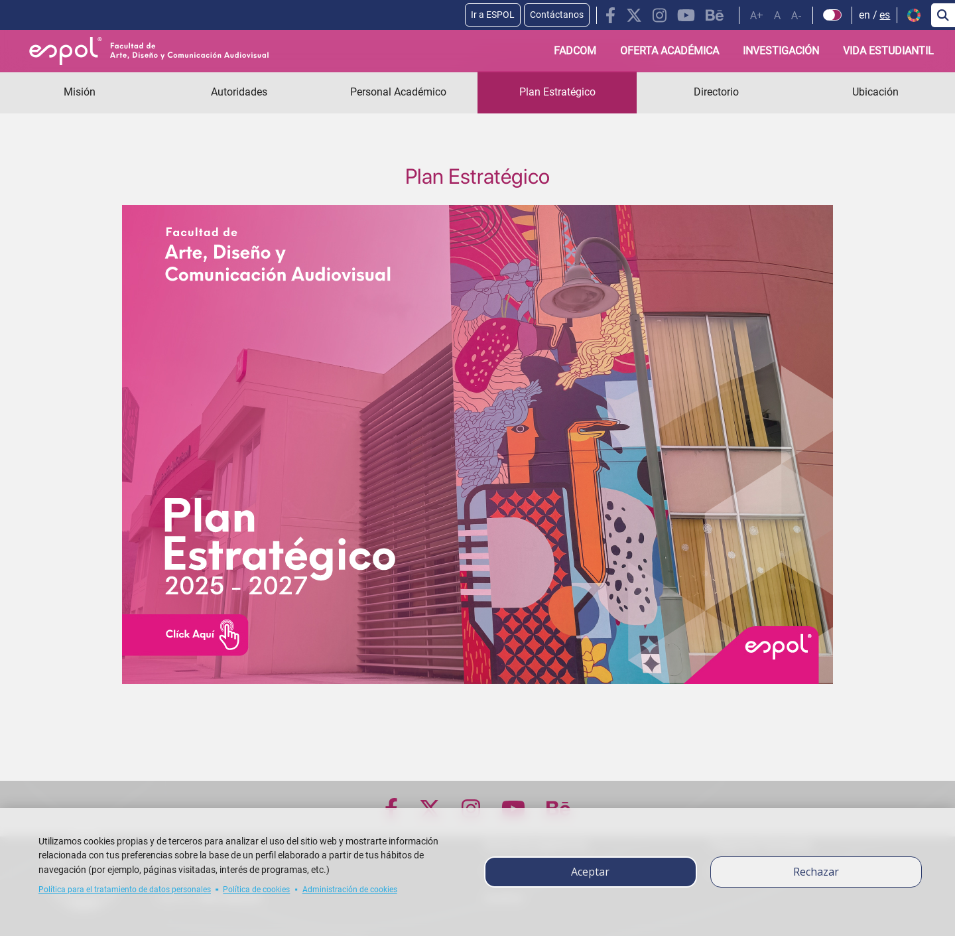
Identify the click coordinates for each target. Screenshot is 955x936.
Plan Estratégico (557, 92)
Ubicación (875, 92)
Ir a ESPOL (493, 14)
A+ (756, 15)
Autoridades (239, 92)
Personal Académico (398, 92)
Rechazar (816, 871)
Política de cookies (256, 889)
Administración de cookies (349, 889)
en (864, 15)
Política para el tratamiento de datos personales (124, 889)
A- (796, 15)
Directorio (716, 92)
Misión (80, 92)
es (884, 15)
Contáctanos (557, 14)
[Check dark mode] (832, 15)
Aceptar (590, 871)
